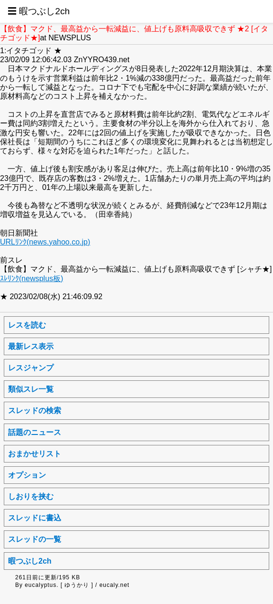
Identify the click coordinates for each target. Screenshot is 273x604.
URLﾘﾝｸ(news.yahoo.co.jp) (45, 242)
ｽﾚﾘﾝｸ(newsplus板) (31, 278)
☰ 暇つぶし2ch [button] (39, 11)
